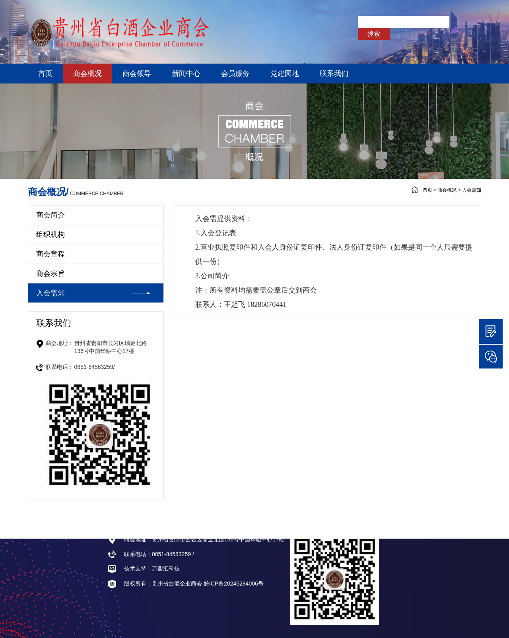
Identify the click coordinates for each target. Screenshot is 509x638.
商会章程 (50, 254)
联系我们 (334, 74)
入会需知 (471, 190)
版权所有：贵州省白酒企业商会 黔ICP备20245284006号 (186, 584)
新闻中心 (186, 74)
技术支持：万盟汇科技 (144, 568)
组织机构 (50, 235)
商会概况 (87, 74)
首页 (45, 74)
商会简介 (50, 215)
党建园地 (284, 74)
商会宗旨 (50, 273)
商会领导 (136, 74)
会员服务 (235, 74)
